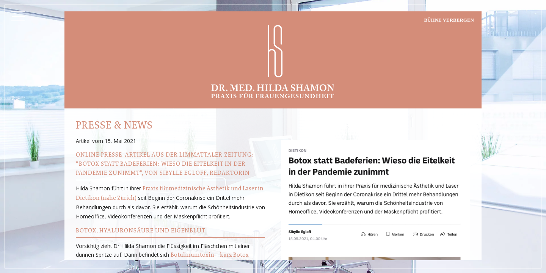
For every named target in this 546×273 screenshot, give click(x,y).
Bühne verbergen (449, 20)
